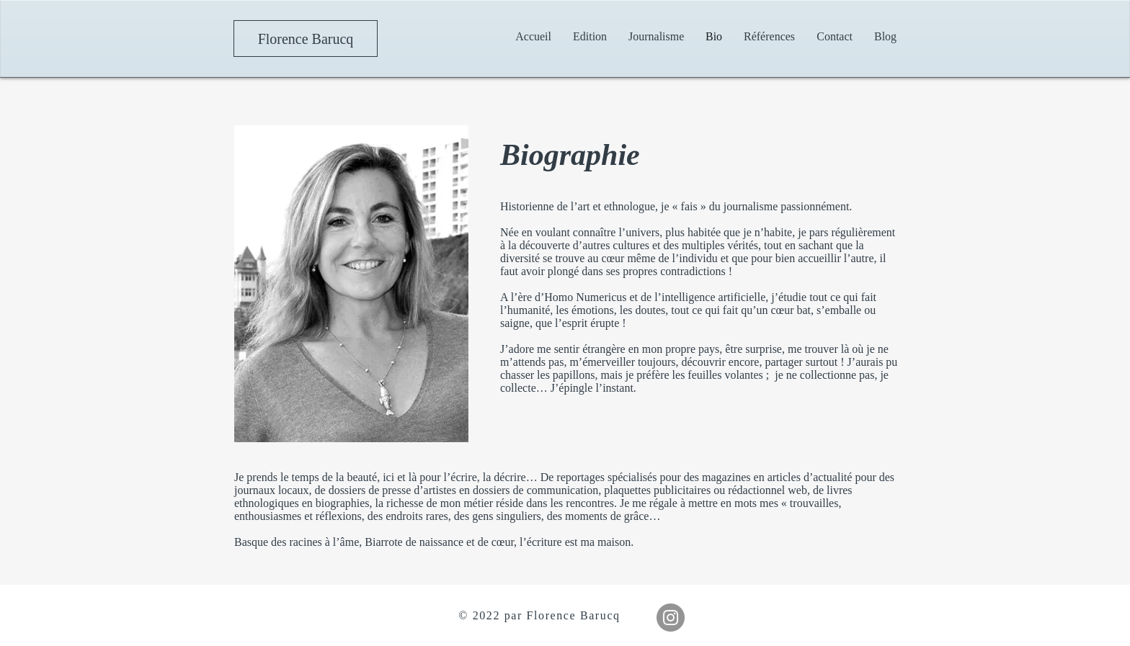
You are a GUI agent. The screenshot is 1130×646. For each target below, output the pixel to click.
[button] (656, 36)
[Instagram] (671, 618)
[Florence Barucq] (305, 38)
